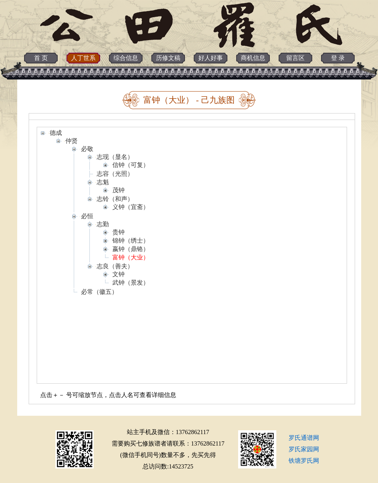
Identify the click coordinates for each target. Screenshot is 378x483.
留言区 (295, 58)
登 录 (338, 58)
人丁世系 (83, 58)
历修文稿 (168, 58)
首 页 (41, 58)
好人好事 (210, 58)
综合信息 (126, 58)
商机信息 (253, 58)
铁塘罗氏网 (304, 460)
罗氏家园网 (304, 449)
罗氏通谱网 (304, 437)
